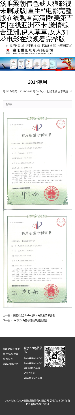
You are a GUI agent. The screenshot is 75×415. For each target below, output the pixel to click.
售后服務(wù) (10, 354)
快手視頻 (31, 45)
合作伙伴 (8, 359)
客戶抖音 (15, 45)
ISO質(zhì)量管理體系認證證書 (30, 320)
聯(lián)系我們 (10, 364)
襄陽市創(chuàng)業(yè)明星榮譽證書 (34, 315)
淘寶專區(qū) (65, 45)
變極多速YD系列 (33, 378)
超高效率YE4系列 (34, 363)
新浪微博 (47, 45)
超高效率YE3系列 (34, 357)
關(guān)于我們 (11, 348)
